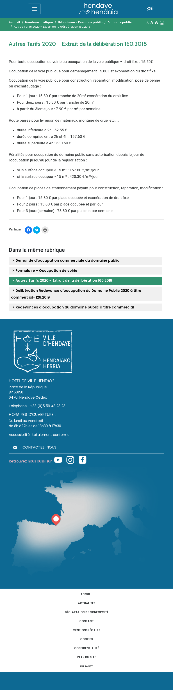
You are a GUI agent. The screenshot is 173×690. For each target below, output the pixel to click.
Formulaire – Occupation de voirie (44, 270)
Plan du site (86, 657)
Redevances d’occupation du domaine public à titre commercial (72, 307)
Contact (86, 621)
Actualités (86, 603)
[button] (162, 22)
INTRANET (86, 666)
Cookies (86, 639)
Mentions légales (86, 630)
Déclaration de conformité (86, 612)
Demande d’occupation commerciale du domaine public (65, 260)
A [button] (148, 22)
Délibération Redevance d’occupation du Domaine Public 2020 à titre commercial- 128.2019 (76, 294)
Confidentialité (86, 648)
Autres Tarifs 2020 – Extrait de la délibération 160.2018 (61, 280)
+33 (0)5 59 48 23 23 (47, 406)
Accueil (86, 594)
